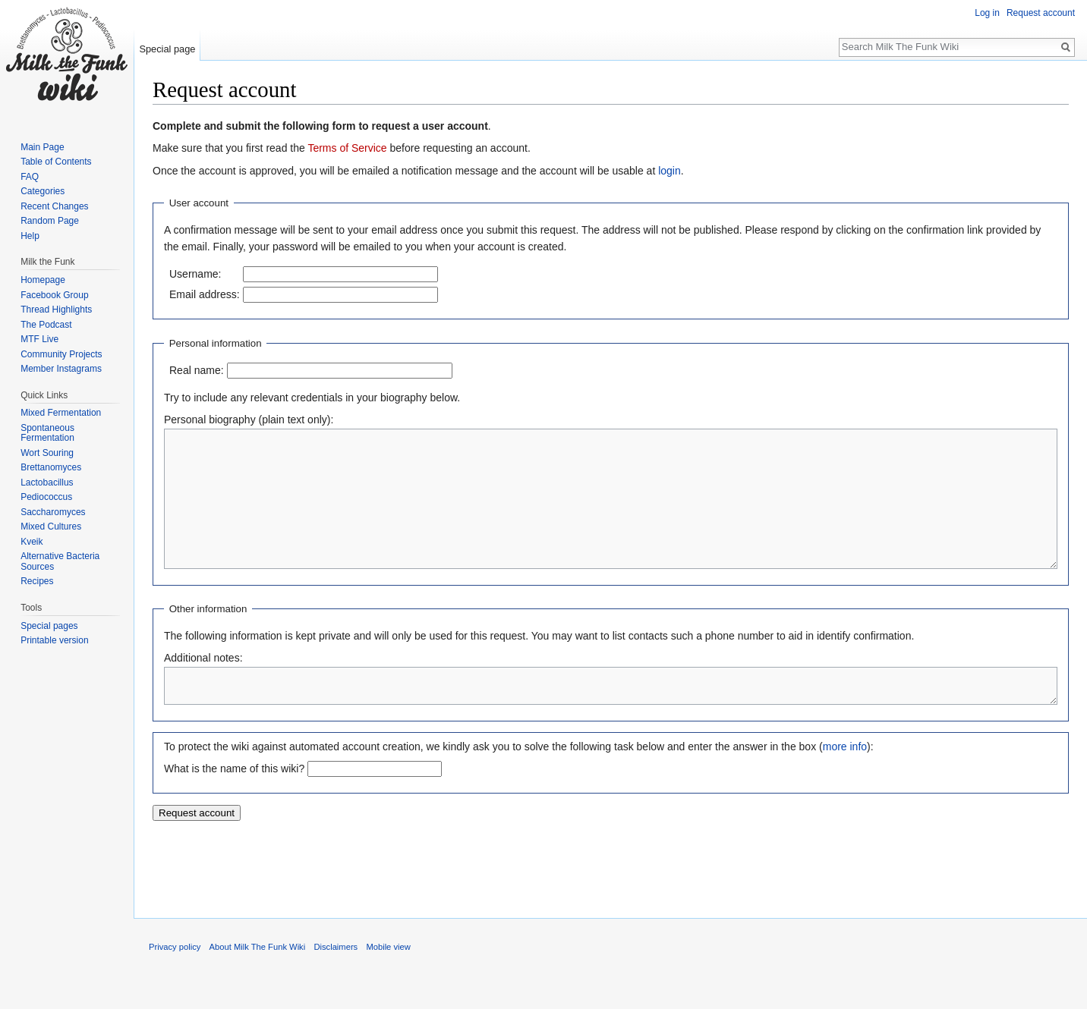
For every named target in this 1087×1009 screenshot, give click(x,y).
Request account (1041, 13)
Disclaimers (335, 980)
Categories (42, 191)
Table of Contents (55, 161)
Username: (195, 274)
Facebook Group (54, 295)
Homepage (42, 280)
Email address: (204, 294)
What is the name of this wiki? (234, 803)
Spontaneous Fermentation (47, 433)
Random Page (49, 220)
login (669, 171)
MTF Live (39, 339)
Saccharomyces (52, 512)
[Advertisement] (611, 895)
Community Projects (61, 354)
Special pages (48, 626)
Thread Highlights (56, 309)
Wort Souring (47, 453)
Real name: (196, 370)
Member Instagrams (61, 368)
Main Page (42, 147)
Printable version (54, 640)
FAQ (29, 176)
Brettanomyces (50, 467)
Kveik (31, 541)
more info (845, 781)
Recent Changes (54, 206)
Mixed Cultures (50, 526)
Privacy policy (174, 980)
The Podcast (45, 324)
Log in (987, 13)
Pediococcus (46, 497)
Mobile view (388, 980)
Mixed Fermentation (60, 412)
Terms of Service (346, 148)
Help (29, 236)
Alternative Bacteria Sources (59, 561)
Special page (167, 49)
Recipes (36, 581)
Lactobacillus (46, 482)
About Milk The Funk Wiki (258, 980)
